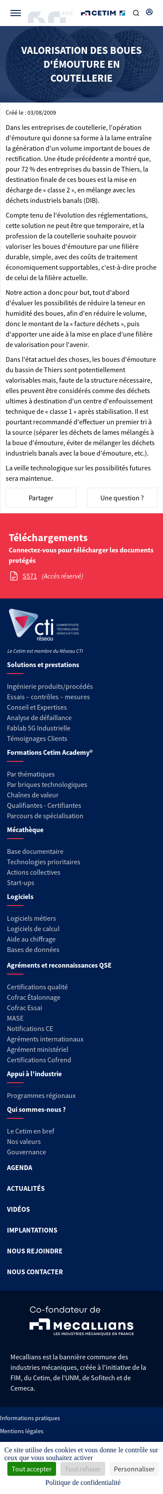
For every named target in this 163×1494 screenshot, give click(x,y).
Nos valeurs (24, 1141)
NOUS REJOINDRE (35, 1250)
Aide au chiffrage (31, 939)
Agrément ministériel (37, 1049)
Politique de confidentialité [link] (82, 1482)
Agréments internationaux (45, 1039)
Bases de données (33, 949)
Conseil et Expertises (37, 707)
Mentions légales (21, 1431)
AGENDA (19, 1167)
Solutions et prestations (43, 664)
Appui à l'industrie (34, 1073)
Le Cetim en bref (30, 1131)
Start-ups (20, 882)
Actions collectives (33, 872)
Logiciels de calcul (33, 928)
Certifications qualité (37, 986)
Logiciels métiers (31, 918)
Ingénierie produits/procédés (50, 686)
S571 (30, 576)
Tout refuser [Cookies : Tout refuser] (83, 1468)
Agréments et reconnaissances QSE (59, 965)
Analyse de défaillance (39, 717)
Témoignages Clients (37, 738)
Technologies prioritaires (43, 861)
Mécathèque (25, 829)
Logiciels (20, 896)
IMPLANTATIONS (32, 1230)
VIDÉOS (18, 1209)
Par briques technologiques (47, 784)
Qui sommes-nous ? (36, 1109)
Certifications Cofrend (39, 1059)
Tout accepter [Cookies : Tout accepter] (32, 1468)
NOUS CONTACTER (35, 1271)
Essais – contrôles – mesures (48, 696)
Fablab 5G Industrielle (38, 728)
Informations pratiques (30, 1418)
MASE (15, 1018)
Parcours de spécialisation (45, 815)
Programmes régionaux (41, 1095)
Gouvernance (26, 1151)
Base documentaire (35, 851)
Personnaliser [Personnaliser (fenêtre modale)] (134, 1468)
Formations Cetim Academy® (50, 752)
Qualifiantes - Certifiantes (44, 805)
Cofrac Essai (24, 1007)
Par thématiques (31, 774)
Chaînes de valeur (33, 794)
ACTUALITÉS (26, 1188)
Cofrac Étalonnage (33, 997)
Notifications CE (30, 1028)
